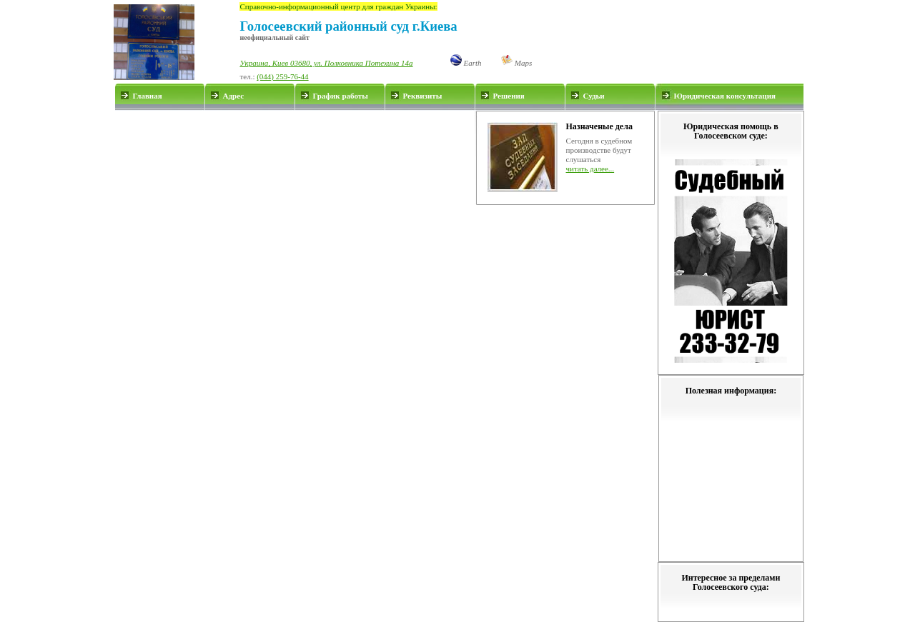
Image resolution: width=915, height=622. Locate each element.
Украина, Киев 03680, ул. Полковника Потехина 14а (325, 63)
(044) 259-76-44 (282, 76)
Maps (516, 63)
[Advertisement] (294, 157)
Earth (466, 63)
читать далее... (590, 168)
